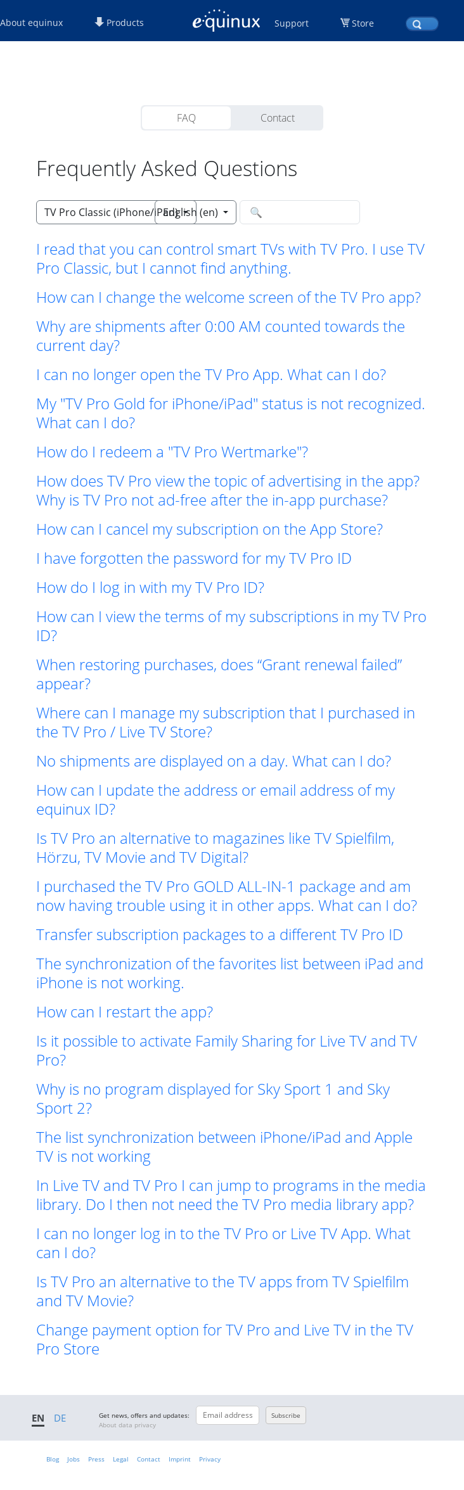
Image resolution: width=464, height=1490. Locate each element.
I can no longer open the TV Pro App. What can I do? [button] (211, 374)
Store (363, 23)
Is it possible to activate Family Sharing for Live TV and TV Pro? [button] (226, 1050)
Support (291, 23)
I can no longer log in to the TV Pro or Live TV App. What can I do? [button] (223, 1243)
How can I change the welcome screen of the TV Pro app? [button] (228, 297)
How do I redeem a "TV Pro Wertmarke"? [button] (172, 451)
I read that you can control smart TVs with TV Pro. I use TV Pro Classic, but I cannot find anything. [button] (230, 258)
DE (60, 1417)
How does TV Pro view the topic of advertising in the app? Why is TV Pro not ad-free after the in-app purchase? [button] (228, 490)
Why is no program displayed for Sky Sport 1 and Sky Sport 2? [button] (213, 1098)
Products (119, 22)
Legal (121, 1459)
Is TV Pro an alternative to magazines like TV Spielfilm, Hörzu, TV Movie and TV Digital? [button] (215, 848)
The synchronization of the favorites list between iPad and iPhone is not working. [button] (229, 973)
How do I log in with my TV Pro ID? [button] (150, 587)
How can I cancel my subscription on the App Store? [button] (209, 528)
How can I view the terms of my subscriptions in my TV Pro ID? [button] (231, 626)
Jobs (73, 1459)
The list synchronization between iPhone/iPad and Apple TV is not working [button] (224, 1147)
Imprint (180, 1459)
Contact (278, 118)
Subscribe (285, 1415)
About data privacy (127, 1424)
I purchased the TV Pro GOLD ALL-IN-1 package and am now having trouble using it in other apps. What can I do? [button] (226, 896)
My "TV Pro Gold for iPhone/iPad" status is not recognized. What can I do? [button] (230, 413)
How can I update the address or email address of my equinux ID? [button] (215, 799)
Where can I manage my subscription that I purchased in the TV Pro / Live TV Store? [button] (225, 722)
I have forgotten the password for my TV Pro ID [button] (194, 558)
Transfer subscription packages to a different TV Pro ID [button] (219, 934)
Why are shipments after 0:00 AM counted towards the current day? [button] (220, 336)
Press (96, 1459)
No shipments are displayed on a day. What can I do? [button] (213, 760)
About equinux (31, 22)
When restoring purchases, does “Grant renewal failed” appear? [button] (219, 674)
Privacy (210, 1459)
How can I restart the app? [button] (124, 1011)
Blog (52, 1459)
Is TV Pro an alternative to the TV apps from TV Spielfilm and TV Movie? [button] (222, 1291)
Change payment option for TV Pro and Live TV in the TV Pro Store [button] (224, 1339)
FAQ (186, 118)
